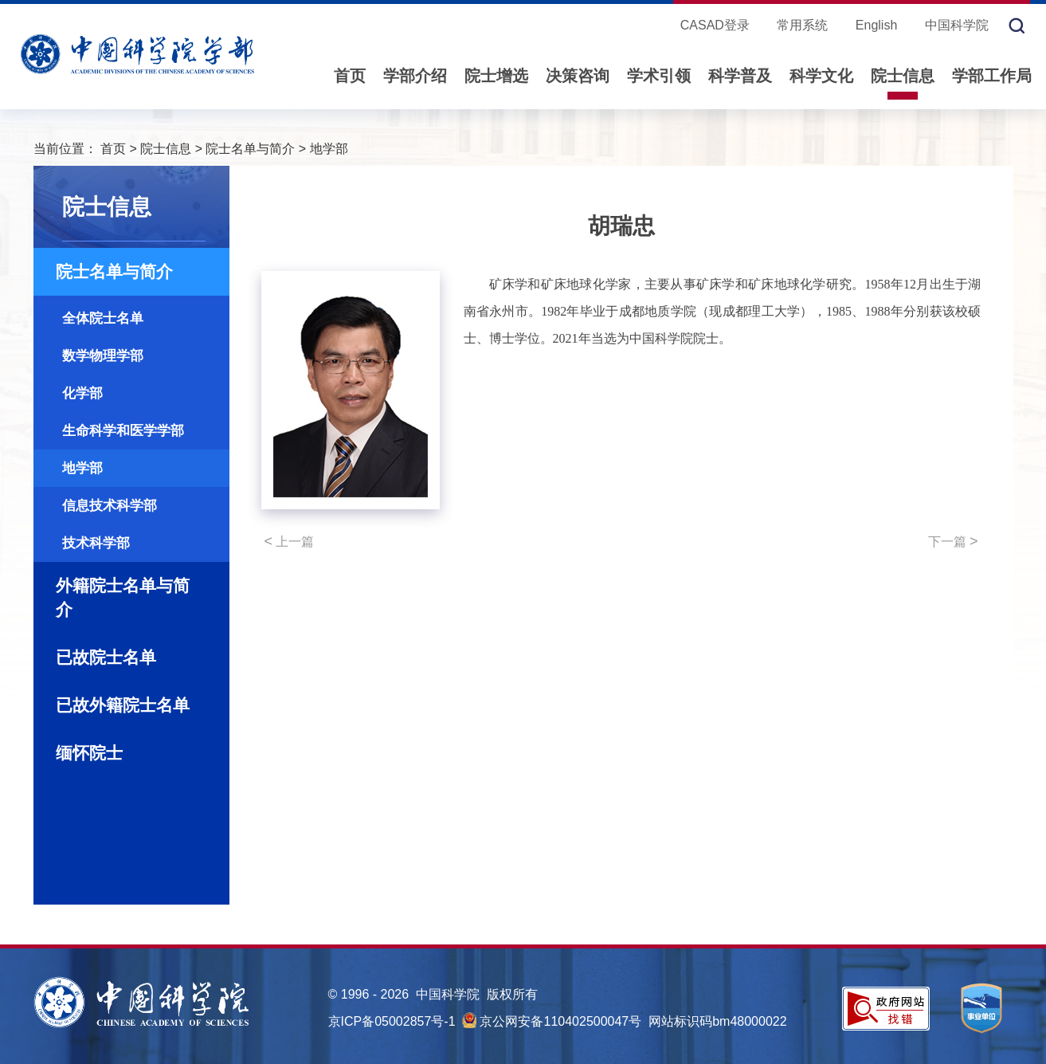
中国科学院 (957, 25)
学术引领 (659, 75)
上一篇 (289, 541)
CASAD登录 (715, 25)
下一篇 (953, 541)
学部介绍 (415, 75)
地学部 (329, 148)
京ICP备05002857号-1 (392, 1021)
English (876, 25)
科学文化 (821, 75)
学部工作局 (992, 75)
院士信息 (902, 75)
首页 (350, 75)
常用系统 (802, 25)
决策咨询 (577, 75)
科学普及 (740, 75)
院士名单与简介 (250, 148)
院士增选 (496, 75)
